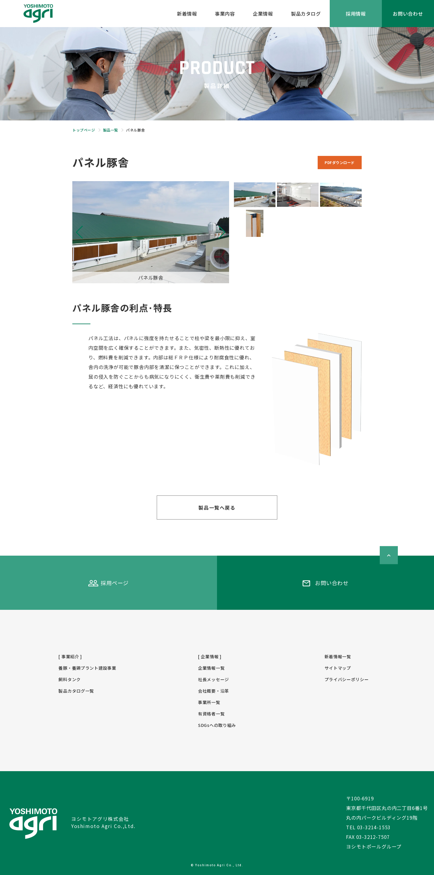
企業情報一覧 (211, 668)
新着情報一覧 (338, 656)
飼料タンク (69, 679)
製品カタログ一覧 (76, 691)
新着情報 (187, 13)
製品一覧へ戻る (216, 507)
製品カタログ (306, 13)
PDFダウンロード (340, 162)
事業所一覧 (209, 702)
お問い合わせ (408, 13)
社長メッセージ (213, 679)
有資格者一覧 (211, 714)
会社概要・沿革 (213, 691)
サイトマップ (338, 668)
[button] (222, 232)
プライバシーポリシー (347, 679)
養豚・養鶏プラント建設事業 (87, 668)
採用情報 (356, 13)
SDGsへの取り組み (217, 725)
